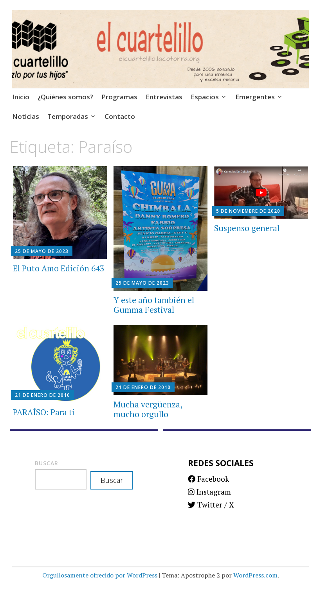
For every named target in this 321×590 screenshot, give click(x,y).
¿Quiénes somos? (65, 96)
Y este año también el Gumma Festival (154, 304)
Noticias (25, 116)
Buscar (46, 463)
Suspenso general (247, 227)
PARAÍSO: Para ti (44, 412)
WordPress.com (255, 575)
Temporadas (67, 116)
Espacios (205, 96)
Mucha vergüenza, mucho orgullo (148, 409)
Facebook (208, 479)
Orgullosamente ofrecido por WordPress (99, 575)
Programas (119, 96)
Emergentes (255, 96)
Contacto (120, 116)
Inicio (20, 96)
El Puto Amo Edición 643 (58, 268)
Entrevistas (164, 96)
